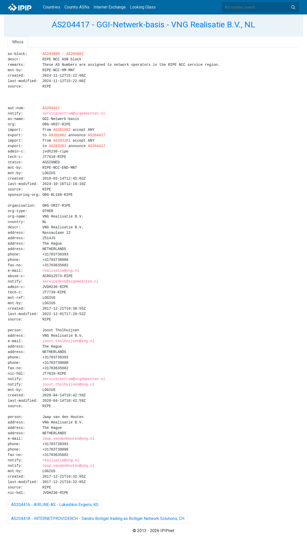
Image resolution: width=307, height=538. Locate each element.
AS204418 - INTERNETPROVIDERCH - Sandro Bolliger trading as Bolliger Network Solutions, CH (97, 518)
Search (293, 7)
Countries (51, 7)
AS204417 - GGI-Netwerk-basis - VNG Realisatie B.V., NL (153, 24)
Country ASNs (76, 7)
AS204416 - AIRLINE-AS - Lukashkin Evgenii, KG (54, 504)
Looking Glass (143, 7)
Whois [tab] (17, 41)
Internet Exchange (110, 7)
